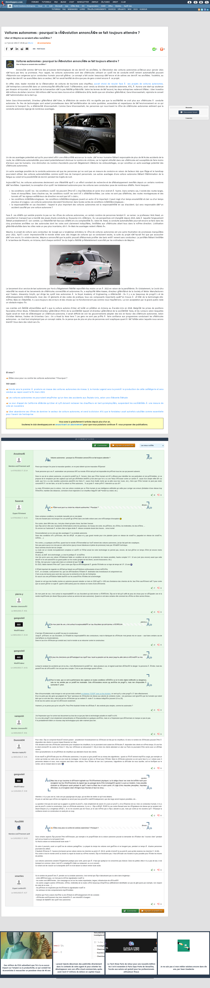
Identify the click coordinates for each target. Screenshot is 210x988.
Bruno (30, 43)
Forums (35, 2)
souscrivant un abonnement (69, 425)
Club (123, 2)
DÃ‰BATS (121, 9)
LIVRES (82, 9)
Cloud (40, 6)
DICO (136, 9)
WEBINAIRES (73, 9)
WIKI (129, 9)
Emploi (94, 2)
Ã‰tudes (105, 2)
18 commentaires (44, 43)
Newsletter (83, 2)
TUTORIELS (56, 9)
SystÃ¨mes (128, 6)
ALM (50, 6)
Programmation (92, 6)
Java (66, 6)
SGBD (103, 6)
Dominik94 (19, 740)
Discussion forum (188, 112)
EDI (83, 6)
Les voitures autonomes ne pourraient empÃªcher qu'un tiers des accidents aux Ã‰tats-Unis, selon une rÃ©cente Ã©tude (68, 398)
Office (110, 6)
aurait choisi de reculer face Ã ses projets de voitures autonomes (128, 84)
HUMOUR (143, 9)
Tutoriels (46, 2)
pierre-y (19, 594)
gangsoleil (19, 618)
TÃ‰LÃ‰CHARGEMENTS (96, 9)
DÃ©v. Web (75, 6)
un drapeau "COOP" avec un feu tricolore (95, 694)
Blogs (63, 2)
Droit (115, 2)
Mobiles (118, 6)
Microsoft (58, 6)
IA (45, 6)
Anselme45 (19, 454)
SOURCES (112, 9)
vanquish (19, 716)
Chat (71, 2)
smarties (19, 876)
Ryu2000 (19, 821)
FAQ (56, 2)
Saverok (19, 501)
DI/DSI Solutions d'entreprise (24, 6)
